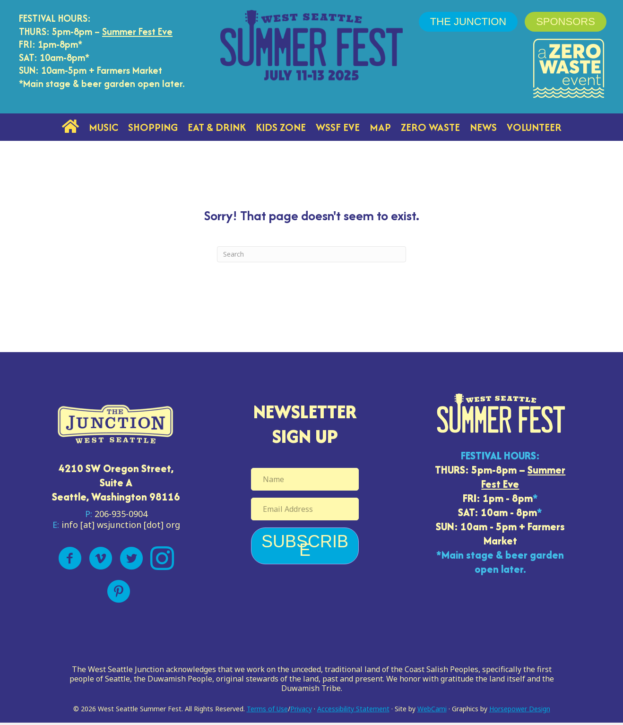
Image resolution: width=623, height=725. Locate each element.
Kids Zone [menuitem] (281, 127)
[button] (304, 545)
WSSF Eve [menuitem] (338, 127)
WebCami (432, 708)
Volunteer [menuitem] (534, 127)
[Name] (304, 479)
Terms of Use (267, 708)
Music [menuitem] (103, 127)
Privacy (301, 708)
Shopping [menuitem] (153, 127)
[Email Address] (304, 509)
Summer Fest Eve (137, 31)
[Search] (311, 254)
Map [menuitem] (380, 127)
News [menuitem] (483, 127)
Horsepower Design (519, 708)
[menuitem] (70, 127)
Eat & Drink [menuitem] (217, 127)
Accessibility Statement (353, 708)
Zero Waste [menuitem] (430, 127)
